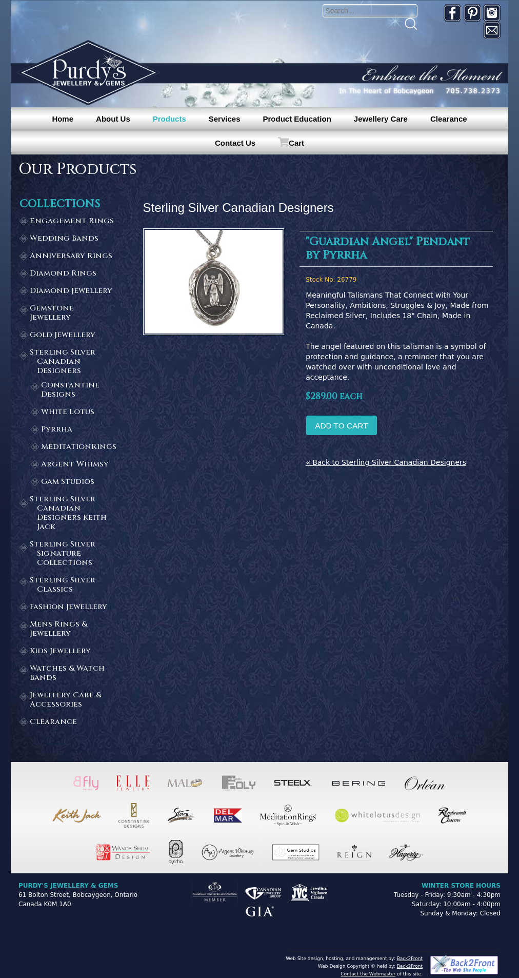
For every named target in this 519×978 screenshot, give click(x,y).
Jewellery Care (381, 118)
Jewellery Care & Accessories (66, 700)
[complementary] (444, 921)
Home (62, 118)
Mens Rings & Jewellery (58, 629)
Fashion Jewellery (68, 607)
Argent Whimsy (75, 465)
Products (169, 118)
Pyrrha (56, 430)
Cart (296, 143)
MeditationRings (78, 447)
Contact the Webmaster (368, 973)
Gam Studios (67, 482)
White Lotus (67, 412)
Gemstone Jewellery (52, 313)
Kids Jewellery (60, 651)
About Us (113, 118)
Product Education (297, 118)
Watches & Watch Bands (67, 673)
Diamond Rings (63, 274)
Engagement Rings (72, 221)
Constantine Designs (70, 390)
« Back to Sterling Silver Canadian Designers (386, 462)
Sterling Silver (73, 362)
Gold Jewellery (62, 335)
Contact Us (235, 143)
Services (225, 118)
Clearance (448, 118)
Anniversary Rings (71, 256)
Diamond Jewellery (71, 291)
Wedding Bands (64, 239)
